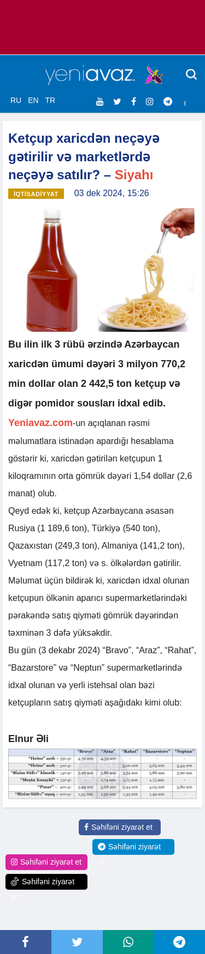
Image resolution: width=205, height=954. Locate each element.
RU (15, 100)
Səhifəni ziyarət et (118, 827)
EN (33, 100)
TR (50, 100)
